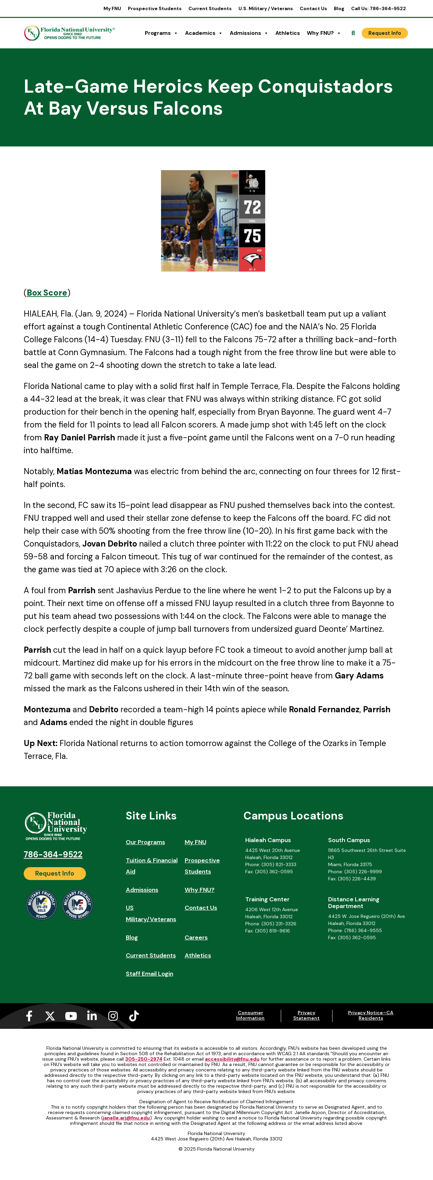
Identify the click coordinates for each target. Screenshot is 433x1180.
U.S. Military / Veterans (265, 8)
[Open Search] (353, 33)
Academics (204, 33)
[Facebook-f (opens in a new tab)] (29, 1016)
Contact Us (313, 8)
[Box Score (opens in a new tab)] (47, 292)
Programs (161, 33)
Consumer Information (250, 1015)
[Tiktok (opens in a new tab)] (134, 1016)
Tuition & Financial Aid (152, 866)
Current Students (210, 8)
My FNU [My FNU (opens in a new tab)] (112, 8)
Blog (339, 8)
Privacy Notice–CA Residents (370, 1015)
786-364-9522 (53, 854)
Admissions (249, 33)
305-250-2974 (143, 1059)
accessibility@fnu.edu (232, 1059)
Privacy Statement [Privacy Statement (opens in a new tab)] (306, 1015)
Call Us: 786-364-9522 (378, 8)
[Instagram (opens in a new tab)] (113, 1016)
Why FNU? (324, 33)
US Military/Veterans (151, 913)
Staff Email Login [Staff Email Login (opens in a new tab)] (149, 974)
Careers (196, 937)
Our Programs (145, 842)
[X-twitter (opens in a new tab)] (50, 1016)
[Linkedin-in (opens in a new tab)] (92, 1016)
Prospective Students (155, 8)
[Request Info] (385, 33)
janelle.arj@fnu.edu (126, 1118)
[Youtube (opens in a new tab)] (71, 1016)
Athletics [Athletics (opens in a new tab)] (287, 33)
